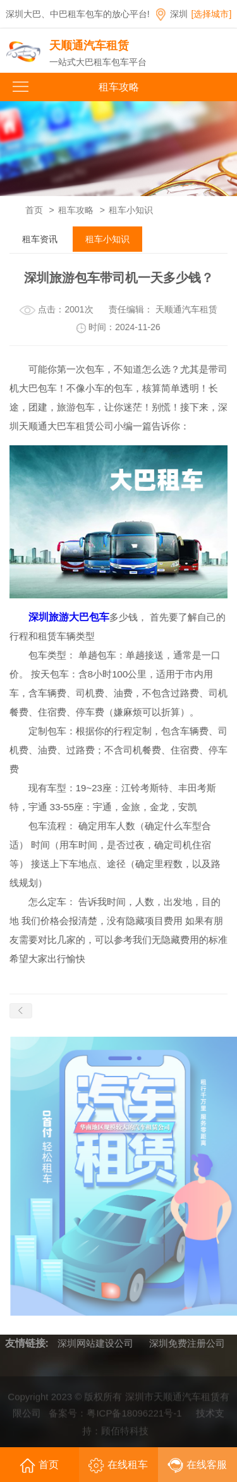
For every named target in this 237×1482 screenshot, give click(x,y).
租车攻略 (76, 210)
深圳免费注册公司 (187, 1343)
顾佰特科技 (125, 1432)
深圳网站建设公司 (95, 1343)
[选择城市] (211, 14)
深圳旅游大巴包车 (68, 617)
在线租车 (118, 1465)
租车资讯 (40, 239)
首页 (34, 210)
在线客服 (197, 1465)
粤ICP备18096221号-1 (134, 1414)
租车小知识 (131, 210)
